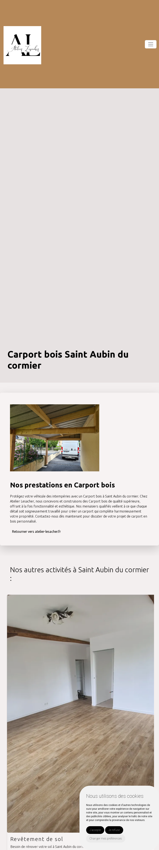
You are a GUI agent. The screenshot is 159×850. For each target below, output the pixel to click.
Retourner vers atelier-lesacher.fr (36, 531)
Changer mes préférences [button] (105, 838)
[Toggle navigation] (151, 44)
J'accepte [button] (95, 830)
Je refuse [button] (114, 830)
